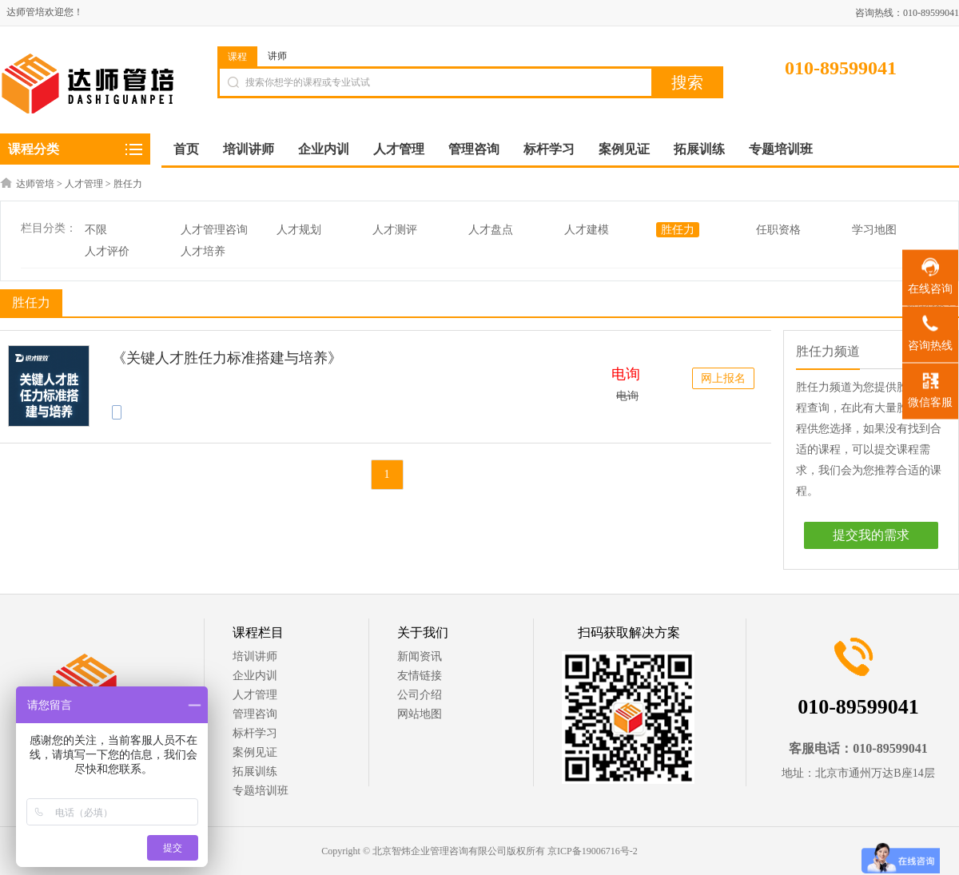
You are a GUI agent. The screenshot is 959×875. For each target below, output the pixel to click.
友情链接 (419, 676)
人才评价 (107, 251)
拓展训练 (255, 772)
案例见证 (255, 752)
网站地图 (419, 714)
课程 (237, 56)
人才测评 (394, 230)
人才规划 (299, 230)
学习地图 (874, 230)
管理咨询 (255, 714)
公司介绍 (419, 695)
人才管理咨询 (214, 230)
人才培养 (203, 251)
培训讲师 (255, 656)
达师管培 (35, 183)
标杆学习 (255, 733)
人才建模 (586, 230)
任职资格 (778, 230)
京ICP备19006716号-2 (592, 851)
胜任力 (127, 183)
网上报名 (723, 378)
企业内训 (255, 676)
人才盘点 (490, 230)
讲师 (277, 56)
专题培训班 (260, 791)
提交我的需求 (871, 535)
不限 (96, 230)
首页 (186, 149)
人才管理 (84, 183)
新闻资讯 (419, 656)
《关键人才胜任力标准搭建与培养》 (227, 358)
